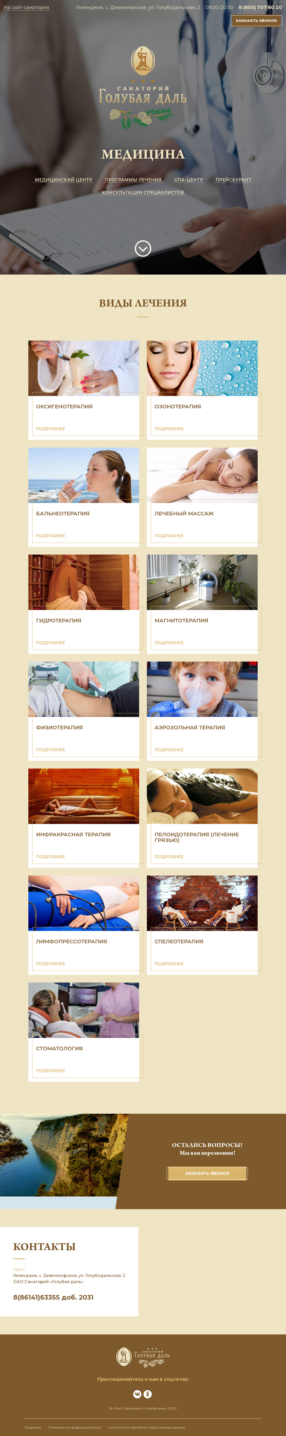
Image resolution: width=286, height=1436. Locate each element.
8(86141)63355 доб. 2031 (53, 1297)
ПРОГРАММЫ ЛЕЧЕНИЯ (133, 180)
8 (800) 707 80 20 (260, 7)
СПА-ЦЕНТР (188, 180)
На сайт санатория (26, 7)
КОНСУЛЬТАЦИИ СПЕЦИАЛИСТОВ (143, 192)
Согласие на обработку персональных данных (146, 1427)
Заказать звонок (256, 20)
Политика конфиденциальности (74, 1427)
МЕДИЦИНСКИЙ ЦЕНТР (63, 180)
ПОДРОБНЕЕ (50, 428)
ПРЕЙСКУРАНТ (233, 180)
